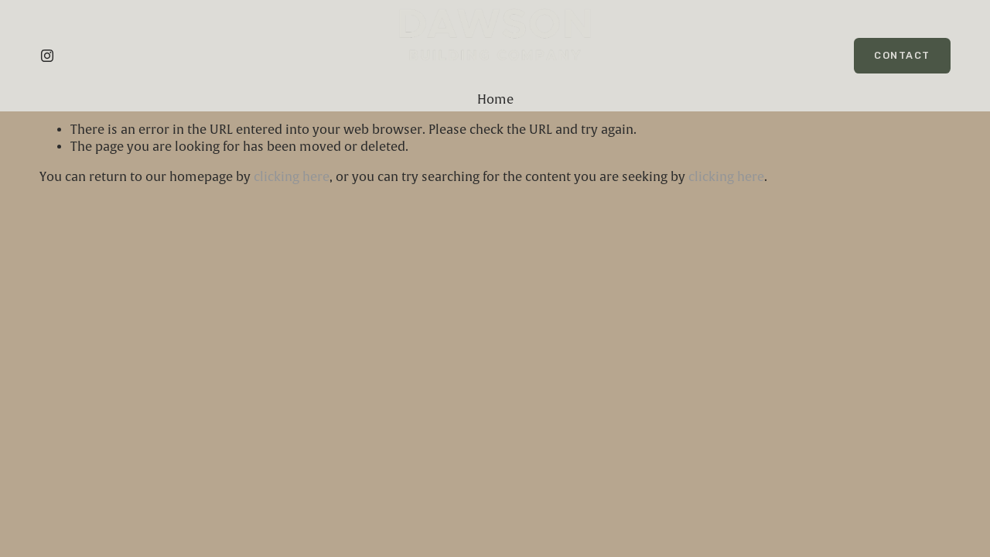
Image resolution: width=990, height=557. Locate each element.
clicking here (291, 177)
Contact (902, 55)
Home (495, 100)
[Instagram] (47, 55)
